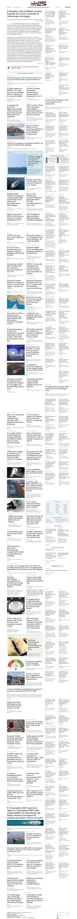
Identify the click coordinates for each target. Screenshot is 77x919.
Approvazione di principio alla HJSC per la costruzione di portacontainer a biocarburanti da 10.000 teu (50, 476)
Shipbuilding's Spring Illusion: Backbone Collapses (63, 554)
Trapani (65, 509)
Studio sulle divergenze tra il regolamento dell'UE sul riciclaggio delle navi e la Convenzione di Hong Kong (50, 184)
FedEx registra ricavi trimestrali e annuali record (64, 59)
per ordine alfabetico (64, 160)
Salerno (65, 505)
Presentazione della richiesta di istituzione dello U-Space (64, 93)
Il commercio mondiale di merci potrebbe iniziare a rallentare (34, 663)
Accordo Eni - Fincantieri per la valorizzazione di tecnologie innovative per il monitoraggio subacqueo (64, 217)
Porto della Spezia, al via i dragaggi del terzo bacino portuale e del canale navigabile (35, 238)
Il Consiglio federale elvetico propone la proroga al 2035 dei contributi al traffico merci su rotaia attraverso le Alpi (14, 438)
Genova (57, 504)
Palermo (57, 510)
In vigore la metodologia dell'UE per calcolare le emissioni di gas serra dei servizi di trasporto (15, 777)
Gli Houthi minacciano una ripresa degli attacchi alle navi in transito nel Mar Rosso (34, 644)
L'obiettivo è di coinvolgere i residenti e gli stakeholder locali (64, 275)
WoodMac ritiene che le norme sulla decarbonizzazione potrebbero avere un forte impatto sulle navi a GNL (15, 758)
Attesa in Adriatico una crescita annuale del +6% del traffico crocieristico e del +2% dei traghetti (50, 14)
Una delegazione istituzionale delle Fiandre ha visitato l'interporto (50, 224)
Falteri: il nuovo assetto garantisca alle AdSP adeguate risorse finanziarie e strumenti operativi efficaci (34, 907)
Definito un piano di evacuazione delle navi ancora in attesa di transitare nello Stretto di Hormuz (35, 160)
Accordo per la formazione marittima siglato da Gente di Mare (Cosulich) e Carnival (50, 612)
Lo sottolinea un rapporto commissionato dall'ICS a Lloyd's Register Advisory (22, 572)
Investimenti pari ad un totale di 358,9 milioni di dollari (63, 80)
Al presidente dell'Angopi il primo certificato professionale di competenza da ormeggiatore (50, 331)
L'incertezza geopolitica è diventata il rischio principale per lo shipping (50, 75)
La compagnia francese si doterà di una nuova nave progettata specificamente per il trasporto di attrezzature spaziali (35, 766)
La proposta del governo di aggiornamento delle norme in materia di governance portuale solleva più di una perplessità (14, 110)
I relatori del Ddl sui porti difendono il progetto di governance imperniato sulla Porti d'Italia (24, 690)
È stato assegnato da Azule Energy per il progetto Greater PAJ (50, 121)
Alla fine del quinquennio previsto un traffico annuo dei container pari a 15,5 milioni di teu (34, 464)
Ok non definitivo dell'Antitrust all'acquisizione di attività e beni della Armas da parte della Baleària (64, 347)
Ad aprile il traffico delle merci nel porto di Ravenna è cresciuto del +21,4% (50, 451)
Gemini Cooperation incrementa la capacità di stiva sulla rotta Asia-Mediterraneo (35, 534)
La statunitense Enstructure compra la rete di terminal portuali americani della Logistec (34, 367)
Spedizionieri (48, 520)
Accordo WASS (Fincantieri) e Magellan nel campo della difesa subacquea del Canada (50, 595)
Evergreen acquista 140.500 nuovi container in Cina (63, 74)
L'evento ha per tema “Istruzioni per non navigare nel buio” (50, 366)
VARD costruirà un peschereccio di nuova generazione (63, 361)
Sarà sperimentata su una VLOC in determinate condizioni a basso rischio (50, 206)
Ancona (48, 504)
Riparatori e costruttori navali (61, 519)
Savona (65, 507)
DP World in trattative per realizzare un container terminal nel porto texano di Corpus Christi (35, 333)
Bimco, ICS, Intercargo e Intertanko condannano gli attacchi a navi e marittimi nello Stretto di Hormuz (15, 419)
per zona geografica (64, 162)
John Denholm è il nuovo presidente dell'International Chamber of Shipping (34, 217)
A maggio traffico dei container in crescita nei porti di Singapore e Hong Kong (50, 313)
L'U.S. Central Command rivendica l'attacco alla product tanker (33, 504)
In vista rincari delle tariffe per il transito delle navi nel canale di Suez (35, 580)
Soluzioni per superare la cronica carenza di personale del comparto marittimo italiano (64, 594)
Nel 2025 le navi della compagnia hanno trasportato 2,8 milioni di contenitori (22, 148)
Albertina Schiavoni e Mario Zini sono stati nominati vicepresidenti (64, 322)
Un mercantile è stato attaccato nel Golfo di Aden (15, 533)
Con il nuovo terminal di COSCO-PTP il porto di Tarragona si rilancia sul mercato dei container (35, 864)
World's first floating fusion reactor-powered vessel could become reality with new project (51, 555)
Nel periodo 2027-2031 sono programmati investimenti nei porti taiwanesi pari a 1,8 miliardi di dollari (35, 455)
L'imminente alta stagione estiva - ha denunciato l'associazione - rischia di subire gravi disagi (34, 258)
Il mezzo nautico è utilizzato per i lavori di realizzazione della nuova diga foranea (64, 444)
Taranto (65, 508)
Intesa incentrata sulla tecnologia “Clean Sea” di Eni (64, 224)
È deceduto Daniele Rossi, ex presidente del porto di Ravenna (64, 285)
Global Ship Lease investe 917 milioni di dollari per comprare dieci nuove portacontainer (64, 475)
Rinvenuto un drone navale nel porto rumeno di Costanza (64, 463)
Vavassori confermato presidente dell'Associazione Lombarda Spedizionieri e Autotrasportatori (64, 315)
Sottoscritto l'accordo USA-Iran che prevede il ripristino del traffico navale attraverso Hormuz (34, 300)
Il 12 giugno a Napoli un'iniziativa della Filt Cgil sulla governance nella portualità (50, 464)
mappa (65, 514)
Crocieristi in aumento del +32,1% (33, 527)
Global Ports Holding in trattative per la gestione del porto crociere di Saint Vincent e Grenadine (15, 455)
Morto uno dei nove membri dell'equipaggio (15, 242)
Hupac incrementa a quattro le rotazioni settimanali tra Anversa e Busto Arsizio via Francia (64, 143)
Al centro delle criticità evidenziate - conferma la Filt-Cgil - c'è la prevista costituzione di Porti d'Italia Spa (50, 410)
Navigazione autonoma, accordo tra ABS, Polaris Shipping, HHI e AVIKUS (50, 199)
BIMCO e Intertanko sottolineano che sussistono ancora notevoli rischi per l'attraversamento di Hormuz (34, 268)
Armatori (47, 519)
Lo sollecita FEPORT (11, 392)
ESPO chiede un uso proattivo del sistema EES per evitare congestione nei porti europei (14, 622)
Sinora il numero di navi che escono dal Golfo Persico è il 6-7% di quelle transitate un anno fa (35, 437)
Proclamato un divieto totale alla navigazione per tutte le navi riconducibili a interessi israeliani (34, 654)
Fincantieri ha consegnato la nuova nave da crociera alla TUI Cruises (64, 330)
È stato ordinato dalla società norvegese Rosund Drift (64, 366)
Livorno (57, 508)
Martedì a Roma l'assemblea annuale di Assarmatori (50, 361)
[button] (69, 7)
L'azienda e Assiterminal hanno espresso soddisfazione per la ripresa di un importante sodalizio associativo (50, 427)
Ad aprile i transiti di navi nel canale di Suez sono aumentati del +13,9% (34, 836)
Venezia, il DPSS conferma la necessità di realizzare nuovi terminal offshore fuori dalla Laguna (64, 402)
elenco (53, 514)
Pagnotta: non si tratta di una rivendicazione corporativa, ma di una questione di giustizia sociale (50, 150)
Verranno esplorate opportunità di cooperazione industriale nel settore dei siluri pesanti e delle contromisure (50, 603)
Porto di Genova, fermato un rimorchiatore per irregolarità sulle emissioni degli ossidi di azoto (64, 437)
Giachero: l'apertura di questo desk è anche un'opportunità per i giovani (64, 38)
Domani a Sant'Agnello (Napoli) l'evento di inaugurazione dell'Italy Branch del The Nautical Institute (64, 200)
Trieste (65, 510)
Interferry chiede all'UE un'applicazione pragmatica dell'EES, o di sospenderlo (35, 250)
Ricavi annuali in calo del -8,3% (33, 99)
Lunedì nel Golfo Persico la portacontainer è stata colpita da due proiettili (34, 778)
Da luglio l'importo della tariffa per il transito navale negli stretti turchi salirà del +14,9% (50, 169)
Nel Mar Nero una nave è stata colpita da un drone (15, 237)
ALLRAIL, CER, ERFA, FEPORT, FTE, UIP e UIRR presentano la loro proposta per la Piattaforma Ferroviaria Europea (34, 486)
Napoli (57, 509)
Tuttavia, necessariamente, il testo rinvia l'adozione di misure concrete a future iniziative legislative (34, 613)
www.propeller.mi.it (11, 60)
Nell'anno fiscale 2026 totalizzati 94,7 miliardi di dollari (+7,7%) (63, 65)
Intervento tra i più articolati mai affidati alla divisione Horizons (50, 293)
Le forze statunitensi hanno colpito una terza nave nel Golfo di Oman (34, 471)
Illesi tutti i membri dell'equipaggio (33, 786)
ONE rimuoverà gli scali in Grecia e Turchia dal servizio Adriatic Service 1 (50, 301)
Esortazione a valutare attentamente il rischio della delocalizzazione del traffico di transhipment (15, 872)
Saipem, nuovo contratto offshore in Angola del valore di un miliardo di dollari (50, 114)
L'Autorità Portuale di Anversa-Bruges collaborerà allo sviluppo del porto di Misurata (35, 383)
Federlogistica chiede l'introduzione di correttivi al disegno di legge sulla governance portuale (35, 898)
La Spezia (58, 507)
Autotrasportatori (59, 522)
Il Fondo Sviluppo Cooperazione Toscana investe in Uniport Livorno (63, 128)
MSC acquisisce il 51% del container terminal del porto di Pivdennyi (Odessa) (35, 793)
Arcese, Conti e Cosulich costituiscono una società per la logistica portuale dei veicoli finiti (50, 49)
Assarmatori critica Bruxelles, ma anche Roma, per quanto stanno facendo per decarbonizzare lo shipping (33, 351)
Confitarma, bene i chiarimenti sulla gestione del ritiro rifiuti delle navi (50, 128)
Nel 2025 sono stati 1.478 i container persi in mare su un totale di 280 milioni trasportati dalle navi (24, 78)
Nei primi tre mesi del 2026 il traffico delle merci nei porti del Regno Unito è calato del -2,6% (64, 419)
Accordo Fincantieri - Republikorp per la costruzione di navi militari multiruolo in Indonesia (64, 169)
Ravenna (65, 504)
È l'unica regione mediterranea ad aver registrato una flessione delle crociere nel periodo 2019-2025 (50, 22)
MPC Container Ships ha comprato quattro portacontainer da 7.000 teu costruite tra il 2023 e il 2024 (50, 61)
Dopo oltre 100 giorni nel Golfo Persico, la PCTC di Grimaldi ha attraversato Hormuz (34, 284)
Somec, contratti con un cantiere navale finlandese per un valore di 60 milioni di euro (50, 286)
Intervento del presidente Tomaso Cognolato (57, 570)
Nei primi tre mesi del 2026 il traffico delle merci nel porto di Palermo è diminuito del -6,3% (50, 346)
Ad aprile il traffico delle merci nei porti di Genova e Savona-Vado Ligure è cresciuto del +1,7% (15, 284)
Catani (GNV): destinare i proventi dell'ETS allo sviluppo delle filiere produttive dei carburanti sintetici (50, 269)
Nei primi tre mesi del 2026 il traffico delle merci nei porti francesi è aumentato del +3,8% (15, 268)
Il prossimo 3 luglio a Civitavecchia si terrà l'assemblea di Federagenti (50, 30)
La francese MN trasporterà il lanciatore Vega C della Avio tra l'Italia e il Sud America (35, 757)
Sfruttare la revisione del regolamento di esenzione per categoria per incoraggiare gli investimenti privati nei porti (15, 383)
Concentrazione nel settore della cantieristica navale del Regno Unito (57, 388)
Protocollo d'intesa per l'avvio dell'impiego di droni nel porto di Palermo (64, 87)
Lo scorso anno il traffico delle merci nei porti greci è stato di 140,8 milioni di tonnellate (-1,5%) (50, 253)
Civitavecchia (49, 512)
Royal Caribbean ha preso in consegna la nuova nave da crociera (64, 374)
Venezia (65, 512)
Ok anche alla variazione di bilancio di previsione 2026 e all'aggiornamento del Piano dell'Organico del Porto (64, 189)
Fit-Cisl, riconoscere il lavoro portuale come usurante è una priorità (50, 142)
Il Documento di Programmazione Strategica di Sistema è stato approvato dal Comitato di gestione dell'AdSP (64, 410)
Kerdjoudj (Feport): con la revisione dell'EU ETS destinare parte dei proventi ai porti (15, 864)
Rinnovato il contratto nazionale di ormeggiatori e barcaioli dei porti (35, 881)
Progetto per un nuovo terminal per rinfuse (35, 390)
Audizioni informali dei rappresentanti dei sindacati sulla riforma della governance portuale (50, 402)
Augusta (48, 505)
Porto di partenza (63, 157)
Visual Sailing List (52, 158)
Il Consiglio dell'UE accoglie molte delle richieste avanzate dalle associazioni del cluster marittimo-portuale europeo (34, 603)
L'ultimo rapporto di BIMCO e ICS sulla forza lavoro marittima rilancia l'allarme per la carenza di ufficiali (15, 92)
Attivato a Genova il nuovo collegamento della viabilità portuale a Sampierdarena (34, 676)
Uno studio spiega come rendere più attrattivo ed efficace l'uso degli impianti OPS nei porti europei (15, 898)
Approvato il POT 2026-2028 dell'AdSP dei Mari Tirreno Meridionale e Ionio (64, 182)
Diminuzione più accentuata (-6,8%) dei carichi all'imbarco (64, 426)
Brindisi (47, 508)
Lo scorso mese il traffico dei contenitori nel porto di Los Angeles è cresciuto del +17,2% (34, 341)
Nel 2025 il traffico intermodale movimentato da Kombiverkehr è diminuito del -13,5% (34, 92)
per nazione (62, 161)
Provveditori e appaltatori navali (62, 520)
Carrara (48, 510)
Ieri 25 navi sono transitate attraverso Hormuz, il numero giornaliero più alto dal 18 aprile (15, 251)
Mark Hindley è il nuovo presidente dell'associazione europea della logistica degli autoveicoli (49, 437)
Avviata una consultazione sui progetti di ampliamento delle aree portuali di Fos (64, 268)
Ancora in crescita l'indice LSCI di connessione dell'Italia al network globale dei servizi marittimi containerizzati (34, 130)
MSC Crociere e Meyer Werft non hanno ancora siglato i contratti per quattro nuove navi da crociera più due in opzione (35, 110)
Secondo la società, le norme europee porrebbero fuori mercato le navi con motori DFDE (15, 768)
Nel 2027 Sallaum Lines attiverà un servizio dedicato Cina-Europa (63, 451)
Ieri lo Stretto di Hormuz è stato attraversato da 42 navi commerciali (56, 102)
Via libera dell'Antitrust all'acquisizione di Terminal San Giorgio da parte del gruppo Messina (15, 582)
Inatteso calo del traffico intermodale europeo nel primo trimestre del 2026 (34, 724)
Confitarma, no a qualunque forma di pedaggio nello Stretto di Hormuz (34, 316)
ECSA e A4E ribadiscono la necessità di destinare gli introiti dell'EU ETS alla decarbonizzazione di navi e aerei (34, 199)
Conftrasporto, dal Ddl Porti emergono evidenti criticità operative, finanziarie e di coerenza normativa (35, 740)
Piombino (57, 512)
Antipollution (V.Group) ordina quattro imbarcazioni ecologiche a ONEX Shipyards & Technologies (64, 613)
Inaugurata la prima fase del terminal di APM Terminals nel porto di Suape (64, 301)
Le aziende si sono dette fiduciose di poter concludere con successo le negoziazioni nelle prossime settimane (35, 119)
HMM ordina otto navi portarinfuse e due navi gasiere (63, 47)
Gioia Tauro (58, 505)
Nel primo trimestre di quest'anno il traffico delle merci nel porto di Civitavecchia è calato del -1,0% (35, 520)
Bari (47, 507)
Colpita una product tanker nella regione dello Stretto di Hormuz (15, 519)
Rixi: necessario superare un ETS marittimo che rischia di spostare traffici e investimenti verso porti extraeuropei (34, 623)
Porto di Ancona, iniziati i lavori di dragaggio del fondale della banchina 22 (64, 114)
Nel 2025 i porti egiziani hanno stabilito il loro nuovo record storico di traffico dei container (15, 882)
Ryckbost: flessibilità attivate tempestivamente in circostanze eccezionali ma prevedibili (13, 630)
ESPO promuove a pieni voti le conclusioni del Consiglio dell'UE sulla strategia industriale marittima (15, 551)
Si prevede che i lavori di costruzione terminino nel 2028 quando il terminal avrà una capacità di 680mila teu (35, 872)
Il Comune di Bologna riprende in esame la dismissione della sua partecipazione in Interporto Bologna (50, 217)
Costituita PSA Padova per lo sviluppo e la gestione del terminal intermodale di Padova (64, 15)
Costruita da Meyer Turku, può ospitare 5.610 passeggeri (64, 381)
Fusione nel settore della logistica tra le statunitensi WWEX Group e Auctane (14, 705)
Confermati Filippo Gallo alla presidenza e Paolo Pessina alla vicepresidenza (64, 260)
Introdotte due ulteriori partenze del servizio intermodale (63, 150)
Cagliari (48, 509)
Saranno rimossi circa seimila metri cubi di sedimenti (63, 121)
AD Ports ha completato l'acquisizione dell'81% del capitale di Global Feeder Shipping (25, 144)
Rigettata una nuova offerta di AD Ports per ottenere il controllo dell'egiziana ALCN (15, 217)
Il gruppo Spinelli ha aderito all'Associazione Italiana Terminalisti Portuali (50, 419)
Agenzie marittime (49, 522)
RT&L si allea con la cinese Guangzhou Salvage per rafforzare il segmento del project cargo (64, 233)
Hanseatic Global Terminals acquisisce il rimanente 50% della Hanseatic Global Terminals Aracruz (15, 740)
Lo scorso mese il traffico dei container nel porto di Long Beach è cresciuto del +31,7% (34, 418)
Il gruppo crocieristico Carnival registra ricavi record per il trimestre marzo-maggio (34, 182)
